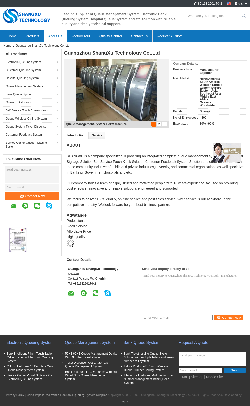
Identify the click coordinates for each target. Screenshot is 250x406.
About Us (55, 36)
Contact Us (139, 36)
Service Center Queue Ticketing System (26, 144)
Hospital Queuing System (22, 78)
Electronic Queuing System (23, 62)
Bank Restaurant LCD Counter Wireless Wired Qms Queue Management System (91, 375)
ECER (124, 402)
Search (244, 16)
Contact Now (32, 196)
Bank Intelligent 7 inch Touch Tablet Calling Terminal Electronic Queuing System (30, 357)
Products (32, 36)
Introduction (75, 135)
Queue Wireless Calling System (26, 118)
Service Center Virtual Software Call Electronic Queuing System (30, 377)
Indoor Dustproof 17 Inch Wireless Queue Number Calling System (146, 368)
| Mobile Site (213, 377)
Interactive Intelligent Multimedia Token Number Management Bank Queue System (149, 379)
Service (97, 135)
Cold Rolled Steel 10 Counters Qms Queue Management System (30, 368)
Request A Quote (170, 36)
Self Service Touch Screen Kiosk (27, 110)
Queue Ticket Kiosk (18, 102)
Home (12, 36)
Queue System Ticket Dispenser (26, 126)
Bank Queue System (19, 94)
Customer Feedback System (24, 134)
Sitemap (197, 377)
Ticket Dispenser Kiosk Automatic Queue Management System (87, 364)
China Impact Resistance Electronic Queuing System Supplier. (67, 395)
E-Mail (183, 377)
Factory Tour (80, 36)
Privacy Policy (15, 395)
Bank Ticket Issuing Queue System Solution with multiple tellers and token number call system (149, 357)
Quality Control (110, 36)
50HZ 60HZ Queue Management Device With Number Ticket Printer (91, 355)
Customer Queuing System (23, 70)
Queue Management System (24, 86)
